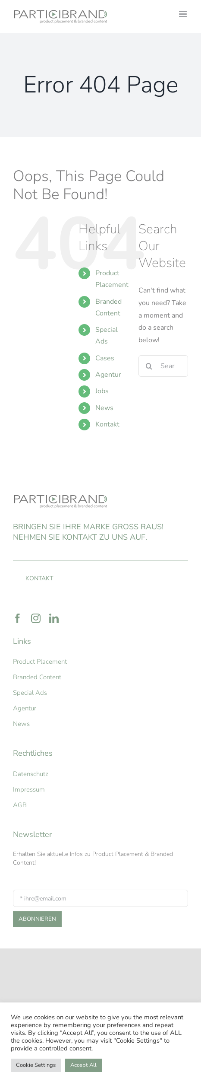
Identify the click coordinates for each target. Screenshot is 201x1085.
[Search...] (163, 366)
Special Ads (30, 692)
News (104, 408)
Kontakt (107, 424)
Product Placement (40, 661)
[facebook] (17, 618)
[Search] (149, 366)
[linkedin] (54, 618)
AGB (20, 805)
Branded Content (37, 677)
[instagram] (36, 618)
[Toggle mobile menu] (183, 14)
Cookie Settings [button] (36, 1065)
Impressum (29, 789)
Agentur (108, 374)
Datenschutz (30, 774)
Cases (104, 358)
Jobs (102, 391)
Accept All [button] (83, 1065)
